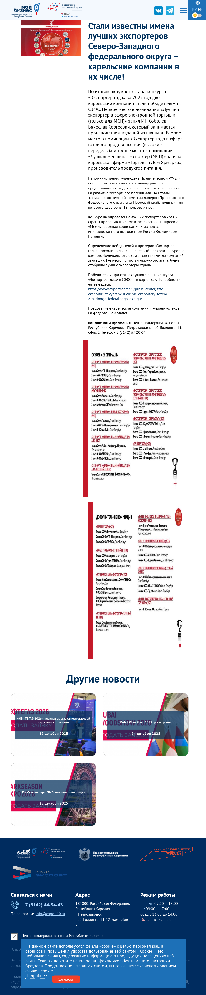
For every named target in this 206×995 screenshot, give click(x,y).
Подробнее (36, 975)
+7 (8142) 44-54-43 (37, 905)
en (200, 10)
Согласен (66, 979)
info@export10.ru (50, 913)
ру (194, 10)
